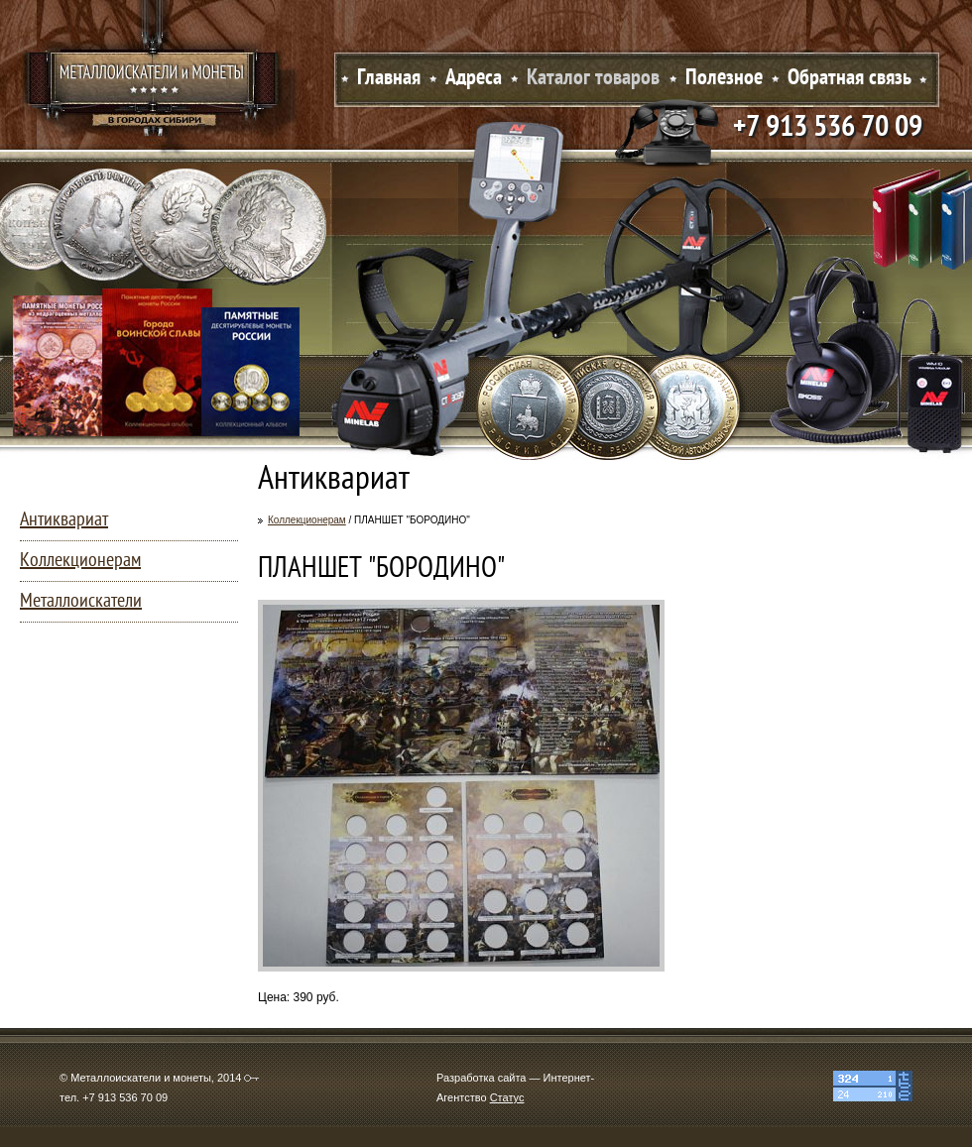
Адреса (473, 78)
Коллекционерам (307, 520)
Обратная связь (849, 78)
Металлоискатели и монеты (154, 84)
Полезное (724, 78)
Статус (507, 1097)
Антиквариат (64, 520)
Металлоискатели (81, 602)
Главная (389, 78)
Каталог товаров (593, 78)
